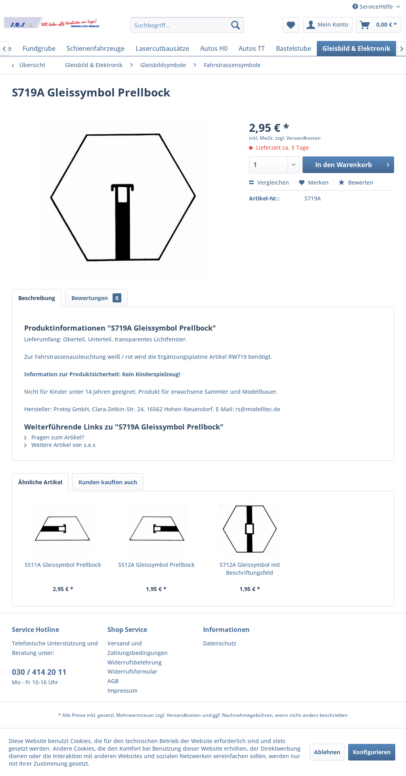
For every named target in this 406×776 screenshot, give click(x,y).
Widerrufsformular (132, 671)
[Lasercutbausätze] (162, 48)
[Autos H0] (214, 48)
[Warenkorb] (378, 25)
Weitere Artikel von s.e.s (60, 445)
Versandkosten (184, 715)
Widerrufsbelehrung (134, 662)
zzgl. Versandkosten (298, 138)
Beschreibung (36, 298)
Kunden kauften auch (108, 482)
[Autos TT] (251, 48)
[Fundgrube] (39, 48)
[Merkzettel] (290, 25)
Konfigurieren (372, 752)
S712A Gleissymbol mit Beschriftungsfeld (250, 568)
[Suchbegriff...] (187, 25)
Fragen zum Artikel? (54, 437)
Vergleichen (269, 182)
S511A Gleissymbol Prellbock (63, 564)
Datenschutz (219, 643)
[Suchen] (235, 25)
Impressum (122, 690)
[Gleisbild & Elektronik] (356, 48)
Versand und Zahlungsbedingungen (137, 648)
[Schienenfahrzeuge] (95, 48)
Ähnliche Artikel (40, 482)
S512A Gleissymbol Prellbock (156, 564)
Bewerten (356, 182)
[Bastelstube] (293, 48)
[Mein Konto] (327, 25)
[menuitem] (187, 25)
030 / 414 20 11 (39, 672)
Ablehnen (327, 752)
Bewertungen (96, 297)
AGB (113, 681)
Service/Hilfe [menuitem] (373, 6)
